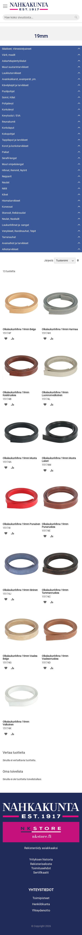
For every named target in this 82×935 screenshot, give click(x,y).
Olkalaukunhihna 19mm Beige (19, 329)
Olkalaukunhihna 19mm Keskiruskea (16, 394)
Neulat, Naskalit (10, 218)
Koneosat (7, 206)
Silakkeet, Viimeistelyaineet (16, 48)
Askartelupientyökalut (14, 60)
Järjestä (48, 260)
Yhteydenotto (41, 910)
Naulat (5, 182)
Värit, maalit (8, 54)
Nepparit (7, 176)
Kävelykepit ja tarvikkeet (15, 85)
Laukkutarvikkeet (11, 73)
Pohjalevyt (8, 103)
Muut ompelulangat (13, 164)
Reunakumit (8, 121)
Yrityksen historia (41, 859)
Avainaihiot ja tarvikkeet (15, 243)
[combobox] (41, 17)
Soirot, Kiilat (8, 97)
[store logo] (29, 6)
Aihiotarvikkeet (10, 249)
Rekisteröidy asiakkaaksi (41, 848)
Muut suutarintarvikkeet (15, 67)
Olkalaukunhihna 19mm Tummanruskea (55, 591)
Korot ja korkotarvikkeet (15, 146)
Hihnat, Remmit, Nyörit (14, 170)
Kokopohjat (8, 133)
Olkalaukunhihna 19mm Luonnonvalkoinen (55, 394)
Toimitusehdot (41, 868)
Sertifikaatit (41, 872)
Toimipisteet (41, 898)
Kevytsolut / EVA (11, 115)
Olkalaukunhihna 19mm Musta (20, 458)
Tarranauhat (9, 237)
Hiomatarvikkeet (11, 200)
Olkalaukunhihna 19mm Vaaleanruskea (55, 657)
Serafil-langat (9, 158)
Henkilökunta (41, 904)
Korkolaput (8, 127)
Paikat (5, 152)
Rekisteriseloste (41, 864)
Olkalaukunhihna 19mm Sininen (20, 590)
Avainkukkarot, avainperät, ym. (19, 79)
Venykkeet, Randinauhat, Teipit (19, 231)
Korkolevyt (8, 109)
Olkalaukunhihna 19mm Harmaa (60, 329)
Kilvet (5, 194)
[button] (6, 338)
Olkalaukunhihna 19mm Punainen (21, 524)
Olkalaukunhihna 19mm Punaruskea (55, 525)
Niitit (4, 188)
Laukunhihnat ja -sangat (15, 225)
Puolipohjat (8, 91)
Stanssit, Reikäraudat (14, 212)
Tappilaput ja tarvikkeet (15, 139)
